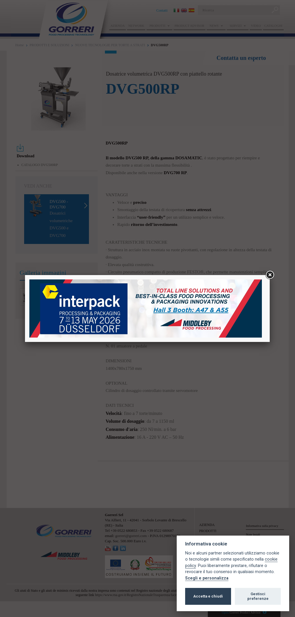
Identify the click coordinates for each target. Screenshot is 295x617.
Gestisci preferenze (258, 596)
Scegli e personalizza (206, 578)
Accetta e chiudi (208, 596)
